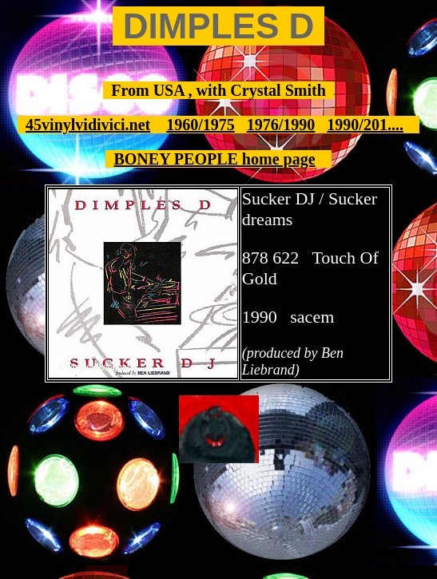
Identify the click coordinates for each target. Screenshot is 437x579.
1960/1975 (200, 124)
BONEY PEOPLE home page (214, 159)
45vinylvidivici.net (88, 124)
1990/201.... (365, 124)
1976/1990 (281, 124)
